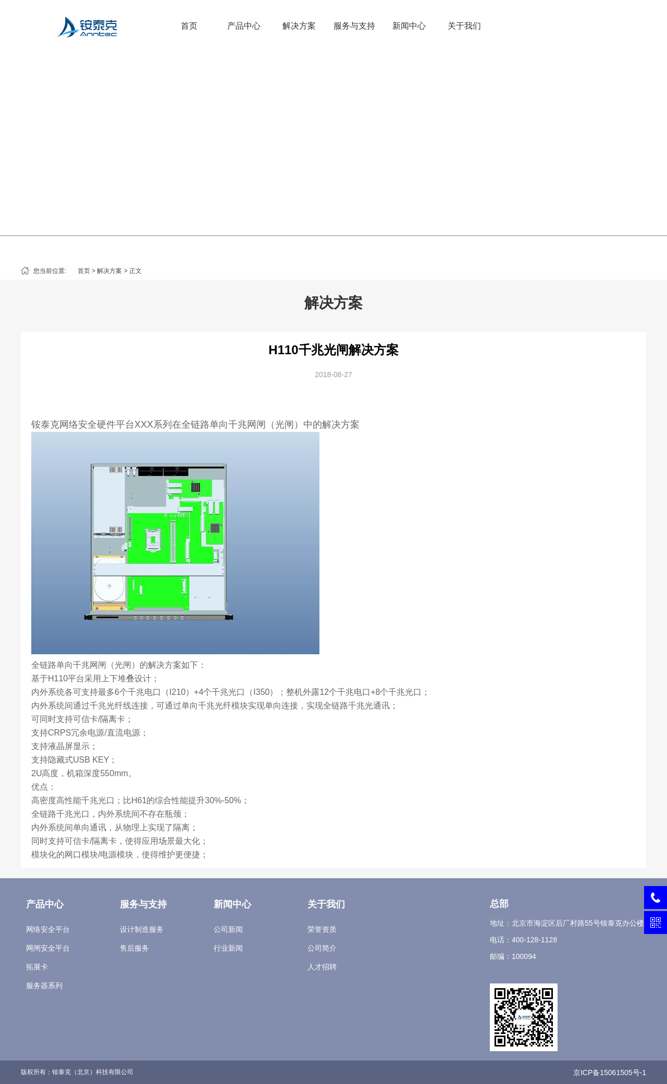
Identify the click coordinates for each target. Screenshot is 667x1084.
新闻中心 (409, 25)
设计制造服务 (142, 929)
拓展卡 (37, 967)
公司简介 (322, 948)
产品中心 (244, 25)
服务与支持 (354, 25)
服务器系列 (44, 985)
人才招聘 (322, 967)
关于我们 (464, 25)
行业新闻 (228, 948)
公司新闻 (228, 929)
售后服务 (134, 948)
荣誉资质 (322, 929)
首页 (189, 25)
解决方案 (299, 25)
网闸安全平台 (48, 948)
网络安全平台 (48, 929)
